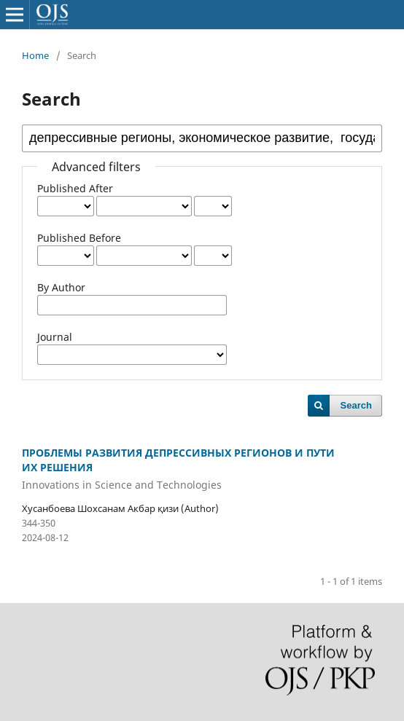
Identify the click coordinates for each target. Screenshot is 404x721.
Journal (54, 337)
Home (35, 55)
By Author (61, 287)
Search (356, 405)
